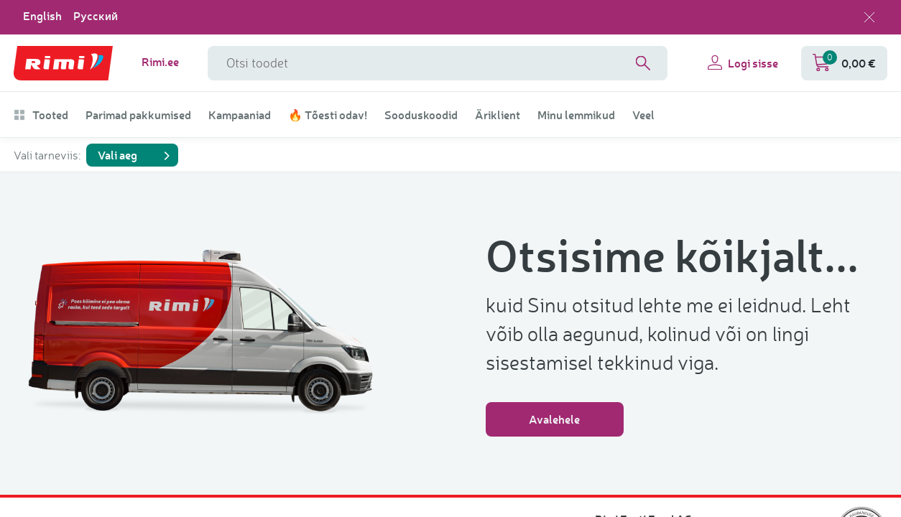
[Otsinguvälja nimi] (437, 63)
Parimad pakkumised (138, 115)
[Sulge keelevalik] (869, 17)
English (42, 16)
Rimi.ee (160, 62)
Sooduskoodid (421, 115)
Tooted (41, 115)
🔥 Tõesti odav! (327, 115)
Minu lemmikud (576, 115)
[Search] (643, 63)
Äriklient (497, 115)
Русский (95, 16)
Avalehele (554, 419)
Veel (643, 115)
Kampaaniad (239, 115)
